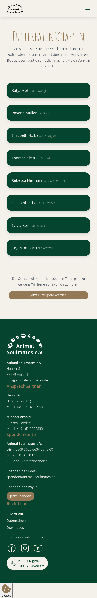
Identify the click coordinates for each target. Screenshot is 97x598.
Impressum (15, 513)
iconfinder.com (33, 537)
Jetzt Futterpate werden (48, 295)
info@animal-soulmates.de (27, 380)
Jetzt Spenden (20, 496)
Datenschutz (16, 520)
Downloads (15, 527)
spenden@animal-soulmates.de (31, 477)
